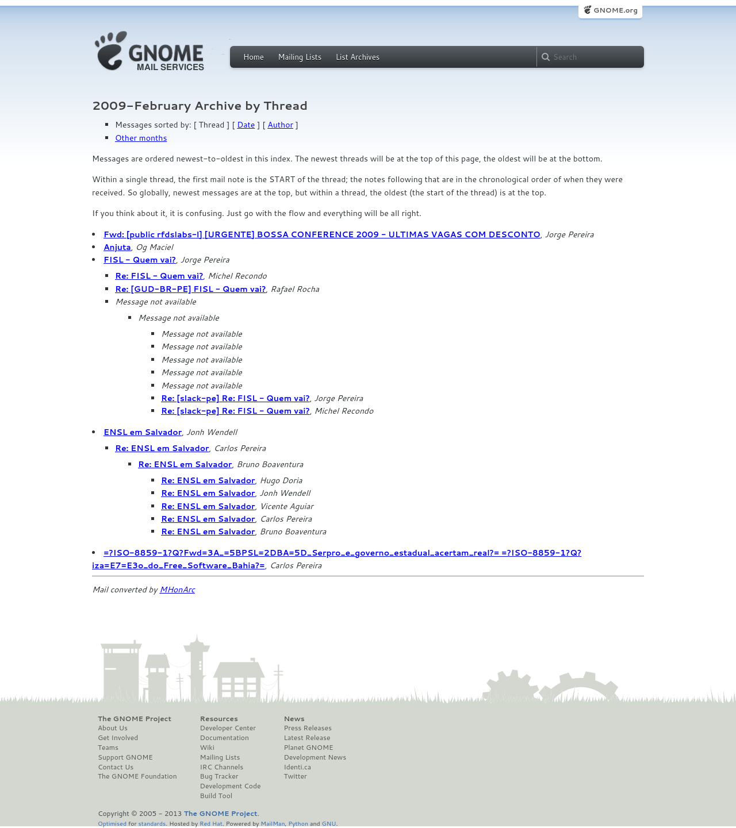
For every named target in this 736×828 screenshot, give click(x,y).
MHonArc (177, 589)
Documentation (224, 737)
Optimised (112, 823)
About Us (113, 728)
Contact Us (115, 767)
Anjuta (117, 247)
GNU (329, 823)
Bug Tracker (219, 776)
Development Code (230, 786)
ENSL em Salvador (142, 432)
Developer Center (228, 728)
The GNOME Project (134, 718)
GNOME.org (615, 10)
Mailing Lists (299, 57)
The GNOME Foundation (137, 776)
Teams (108, 747)
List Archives (357, 57)
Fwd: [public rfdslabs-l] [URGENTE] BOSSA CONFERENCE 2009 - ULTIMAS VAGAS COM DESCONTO (321, 234)
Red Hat (211, 823)
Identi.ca (297, 767)
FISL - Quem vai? (139, 259)
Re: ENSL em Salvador (162, 448)
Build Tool (216, 795)
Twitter (294, 776)
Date (246, 124)
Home (253, 57)
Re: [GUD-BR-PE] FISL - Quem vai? (190, 289)
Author (280, 124)
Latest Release (306, 737)
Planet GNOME (308, 747)
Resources (219, 718)
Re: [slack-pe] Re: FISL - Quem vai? (235, 398)
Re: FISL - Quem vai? (159, 276)
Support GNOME (125, 757)
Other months (141, 138)
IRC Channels (222, 767)
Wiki (207, 747)
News (293, 718)
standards (152, 823)
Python (298, 823)
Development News (314, 757)
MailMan (272, 823)
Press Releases (307, 728)
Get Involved (118, 737)
